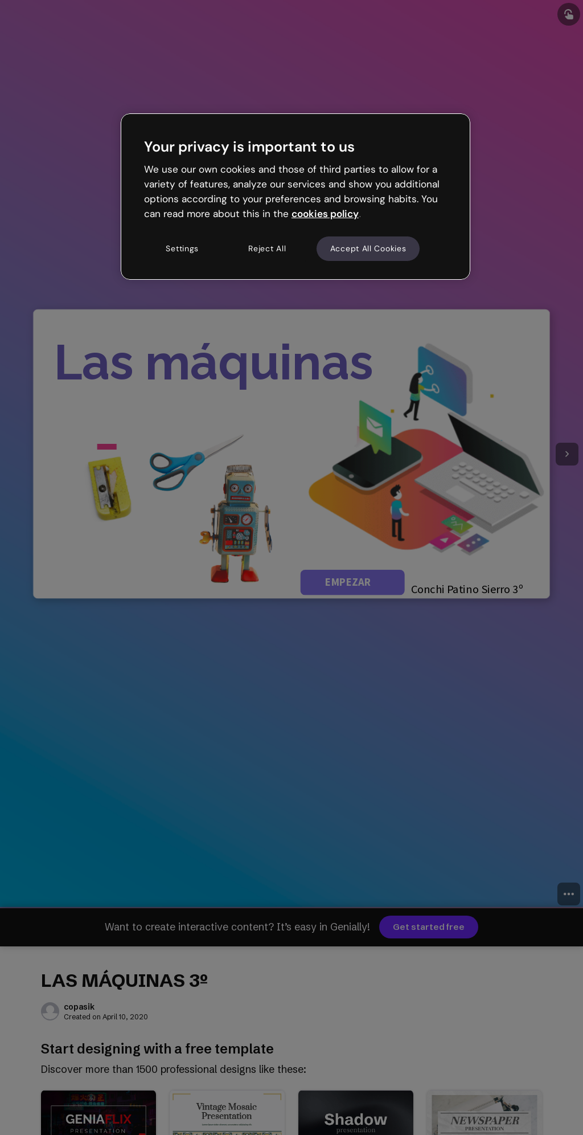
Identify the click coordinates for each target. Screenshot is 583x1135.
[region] (295, 196)
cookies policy (325, 213)
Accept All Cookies (368, 248)
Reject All (267, 248)
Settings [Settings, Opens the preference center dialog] (182, 248)
